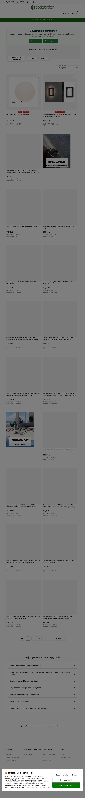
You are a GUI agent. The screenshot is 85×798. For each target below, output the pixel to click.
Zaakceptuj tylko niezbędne (66, 775)
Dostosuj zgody (66, 780)
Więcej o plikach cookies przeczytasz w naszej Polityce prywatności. (27, 786)
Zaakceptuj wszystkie (66, 785)
